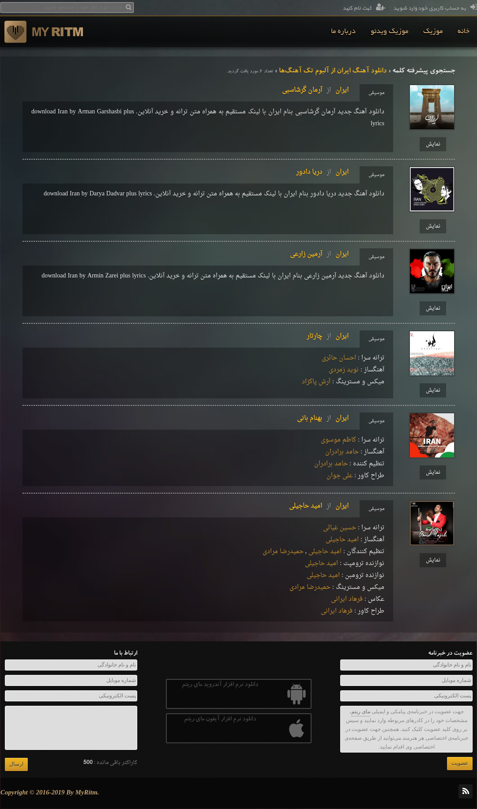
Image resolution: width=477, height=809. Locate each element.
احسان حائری (339, 358)
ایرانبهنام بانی (323, 418)
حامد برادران (342, 452)
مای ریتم (360, 711)
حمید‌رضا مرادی (283, 552)
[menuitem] (463, 31)
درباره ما (343, 32)
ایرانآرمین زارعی (319, 254)
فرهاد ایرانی (347, 599)
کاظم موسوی (338, 440)
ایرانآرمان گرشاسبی (315, 90)
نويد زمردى (344, 370)
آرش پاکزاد (316, 382)
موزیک (433, 32)
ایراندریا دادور (322, 172)
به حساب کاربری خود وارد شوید (435, 8)
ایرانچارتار (328, 336)
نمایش (433, 144)
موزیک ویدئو (389, 32)
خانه (463, 32)
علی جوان (340, 476)
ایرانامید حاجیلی (319, 506)
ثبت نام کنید (363, 8)
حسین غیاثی (339, 528)
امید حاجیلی (342, 540)
